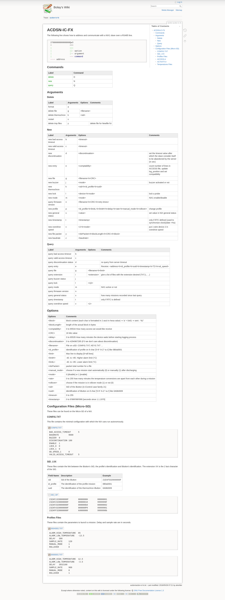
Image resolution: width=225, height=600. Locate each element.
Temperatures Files (164, 64)
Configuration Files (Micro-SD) (167, 49)
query (50, 85)
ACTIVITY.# (161, 62)
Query (159, 44)
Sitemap (179, 10)
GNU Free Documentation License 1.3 (149, 591)
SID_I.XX (160, 54)
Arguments (159, 35)
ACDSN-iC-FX (159, 30)
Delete (159, 38)
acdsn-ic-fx (54, 18)
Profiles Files (162, 57)
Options (158, 46)
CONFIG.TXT (162, 51)
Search (180, 6)
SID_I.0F (54, 495)
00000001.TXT (57, 555)
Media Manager (168, 10)
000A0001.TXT (57, 529)
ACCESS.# (161, 59)
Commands (159, 33)
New (159, 41)
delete (51, 77)
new (50, 81)
